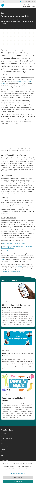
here (2, 259)
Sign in (33, 1)
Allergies (3, 449)
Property (3, 458)
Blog (2, 13)
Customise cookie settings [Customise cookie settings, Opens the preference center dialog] (18, 473)
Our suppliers (4, 460)
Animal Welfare (6, 251)
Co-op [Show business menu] (3, 1)
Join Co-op (28, 1)
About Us (3, 433)
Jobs (2, 455)
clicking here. (18, 266)
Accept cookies (18, 481)
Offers (22, 1)
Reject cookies (18, 477)
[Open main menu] (33, 5)
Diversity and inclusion (6, 438)
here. (6, 213)
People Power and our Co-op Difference (13, 243)
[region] (18, 473)
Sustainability (4, 441)
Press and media (5, 452)
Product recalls (4, 447)
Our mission (4, 436)
